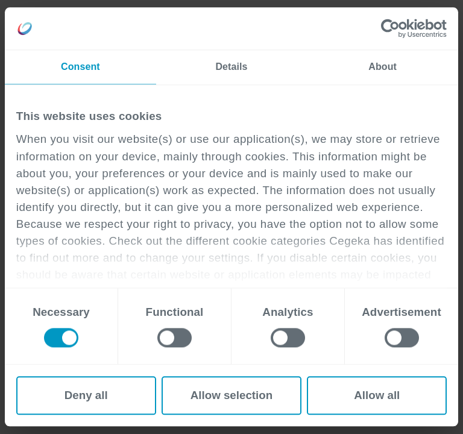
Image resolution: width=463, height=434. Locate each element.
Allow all (377, 395)
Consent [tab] (80, 66)
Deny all (86, 395)
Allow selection (232, 395)
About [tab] (382, 66)
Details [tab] (231, 66)
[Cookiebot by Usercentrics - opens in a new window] (394, 28)
